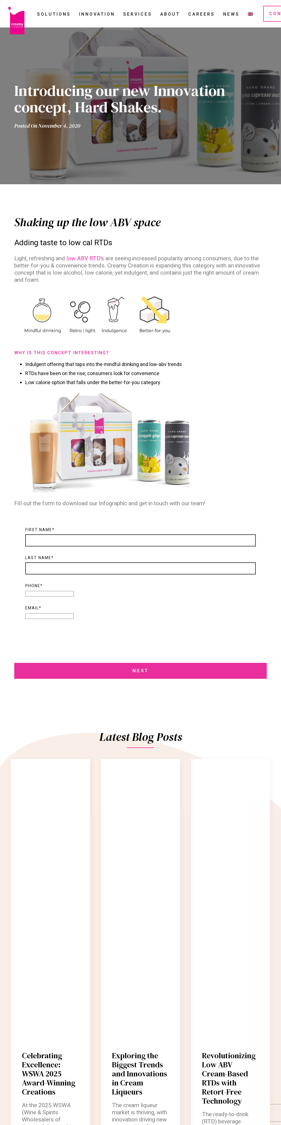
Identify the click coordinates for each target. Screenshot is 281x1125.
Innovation (97, 14)
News (231, 14)
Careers (201, 14)
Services (137, 14)
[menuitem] (250, 13)
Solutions (54, 14)
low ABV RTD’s (85, 258)
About (170, 14)
